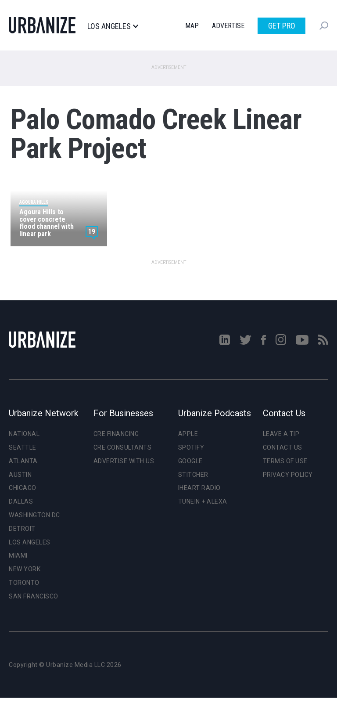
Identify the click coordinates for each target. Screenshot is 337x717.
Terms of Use (285, 461)
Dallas (21, 501)
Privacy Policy (288, 474)
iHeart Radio (199, 487)
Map (192, 26)
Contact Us (282, 447)
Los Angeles (112, 26)
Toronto (24, 582)
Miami (18, 555)
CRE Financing (116, 433)
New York (24, 569)
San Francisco (33, 596)
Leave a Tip (281, 433)
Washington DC (34, 515)
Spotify (191, 447)
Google (190, 461)
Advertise (228, 26)
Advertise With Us (123, 461)
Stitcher (193, 474)
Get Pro (281, 25)
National (24, 433)
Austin (20, 474)
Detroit (22, 528)
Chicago (22, 487)
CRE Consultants (122, 447)
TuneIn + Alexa (202, 501)
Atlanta (23, 461)
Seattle (22, 447)
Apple (188, 433)
